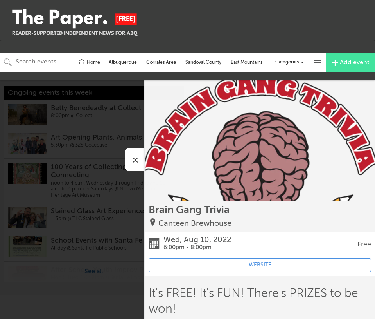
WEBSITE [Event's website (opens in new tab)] (260, 265)
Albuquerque (123, 62)
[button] (157, 28)
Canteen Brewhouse (194, 223)
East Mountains (246, 62)
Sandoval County (203, 62)
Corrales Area (161, 62)
